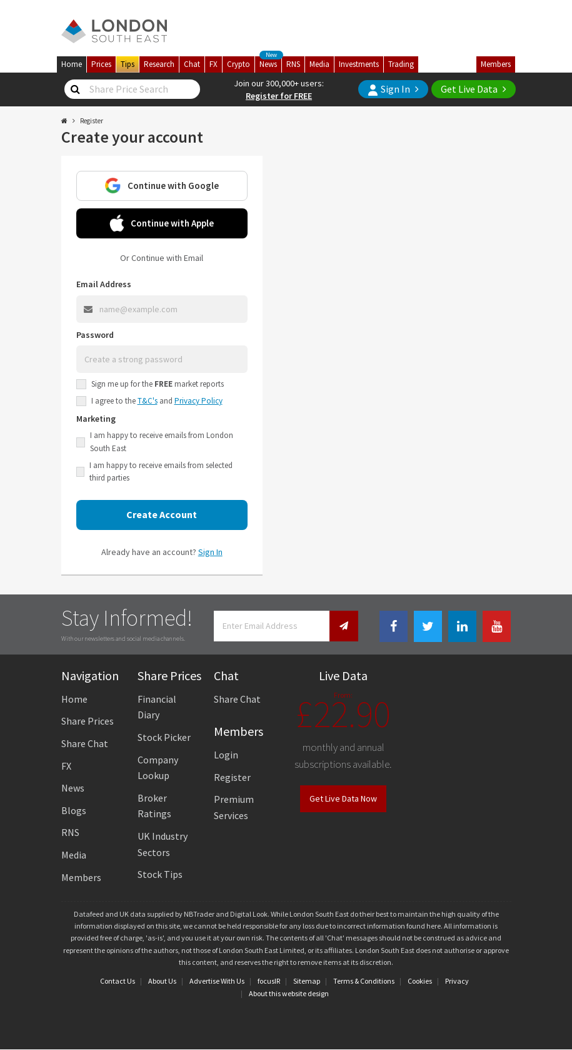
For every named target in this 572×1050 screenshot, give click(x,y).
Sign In (389, 89)
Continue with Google (161, 185)
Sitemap (306, 981)
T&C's (148, 400)
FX (213, 64)
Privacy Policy (198, 400)
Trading (401, 64)
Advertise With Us (216, 981)
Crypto (238, 64)
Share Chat (84, 743)
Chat (192, 64)
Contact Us (117, 981)
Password (95, 334)
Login (226, 754)
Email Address (103, 284)
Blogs (73, 810)
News (270, 62)
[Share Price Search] (75, 89)
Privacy (457, 981)
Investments (359, 64)
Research (159, 64)
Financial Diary (157, 707)
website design (305, 993)
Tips (127, 64)
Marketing (96, 418)
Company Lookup (158, 767)
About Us (162, 981)
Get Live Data (469, 89)
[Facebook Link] (393, 627)
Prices (101, 64)
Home (71, 64)
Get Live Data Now (343, 798)
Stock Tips (160, 874)
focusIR (269, 981)
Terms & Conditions (363, 981)
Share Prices (87, 721)
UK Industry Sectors (163, 844)
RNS (293, 64)
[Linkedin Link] (462, 627)
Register (232, 777)
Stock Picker (164, 737)
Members (496, 64)
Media (319, 64)
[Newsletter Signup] (343, 626)
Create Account (161, 514)
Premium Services (234, 807)
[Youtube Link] (497, 627)
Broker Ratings (154, 806)
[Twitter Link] (428, 627)
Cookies (420, 981)
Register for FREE (279, 95)
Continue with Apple (161, 223)
